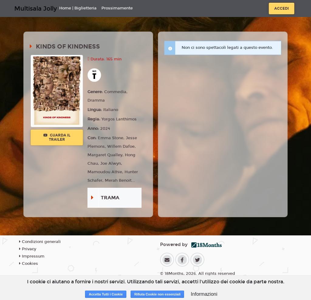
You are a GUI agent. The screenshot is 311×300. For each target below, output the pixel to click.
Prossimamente (117, 8)
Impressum (31, 256)
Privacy (27, 249)
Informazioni (204, 294)
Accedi (281, 8)
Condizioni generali (40, 241)
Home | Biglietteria (78, 8)
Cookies (28, 263)
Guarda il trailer (56, 137)
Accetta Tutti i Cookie (106, 294)
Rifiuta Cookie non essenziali (157, 294)
